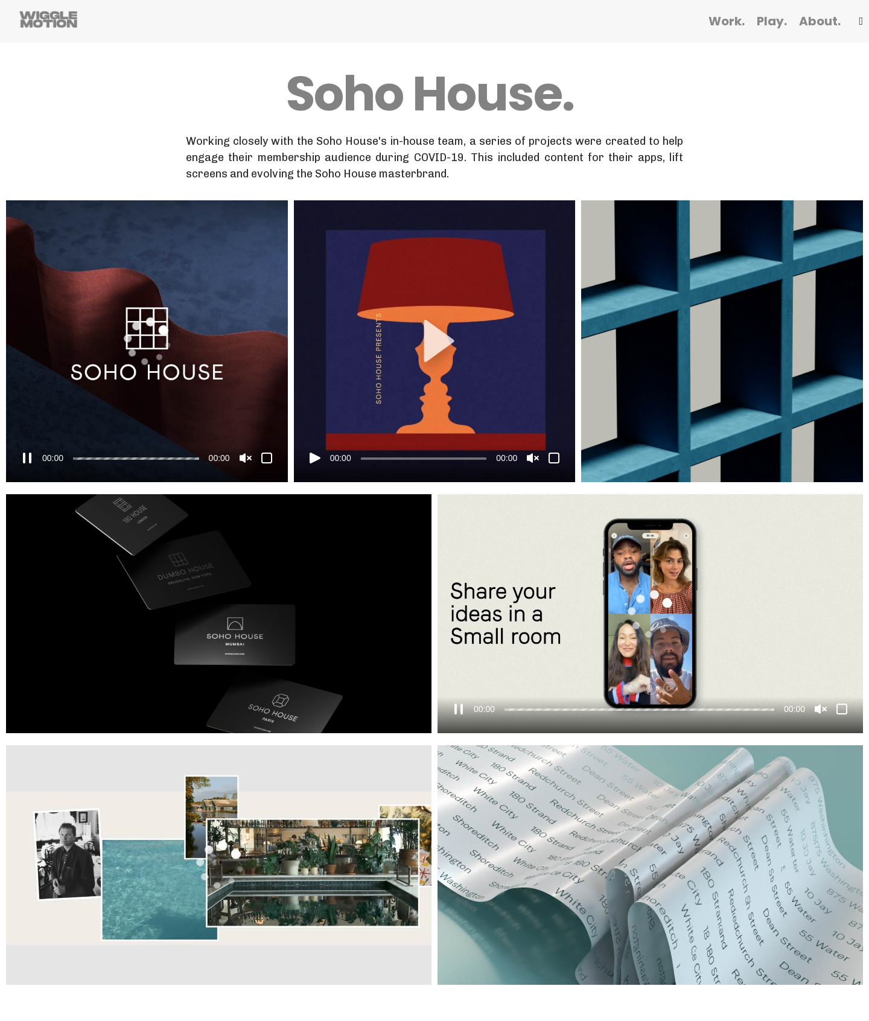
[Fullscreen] (266, 458)
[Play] (315, 458)
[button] (434, 341)
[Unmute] (246, 458)
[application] (147, 341)
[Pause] (27, 458)
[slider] (136, 458)
